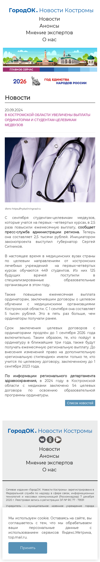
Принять (27, 548)
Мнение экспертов (49, 32)
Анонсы (49, 26)
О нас (49, 39)
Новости (49, 19)
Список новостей (80, 403)
